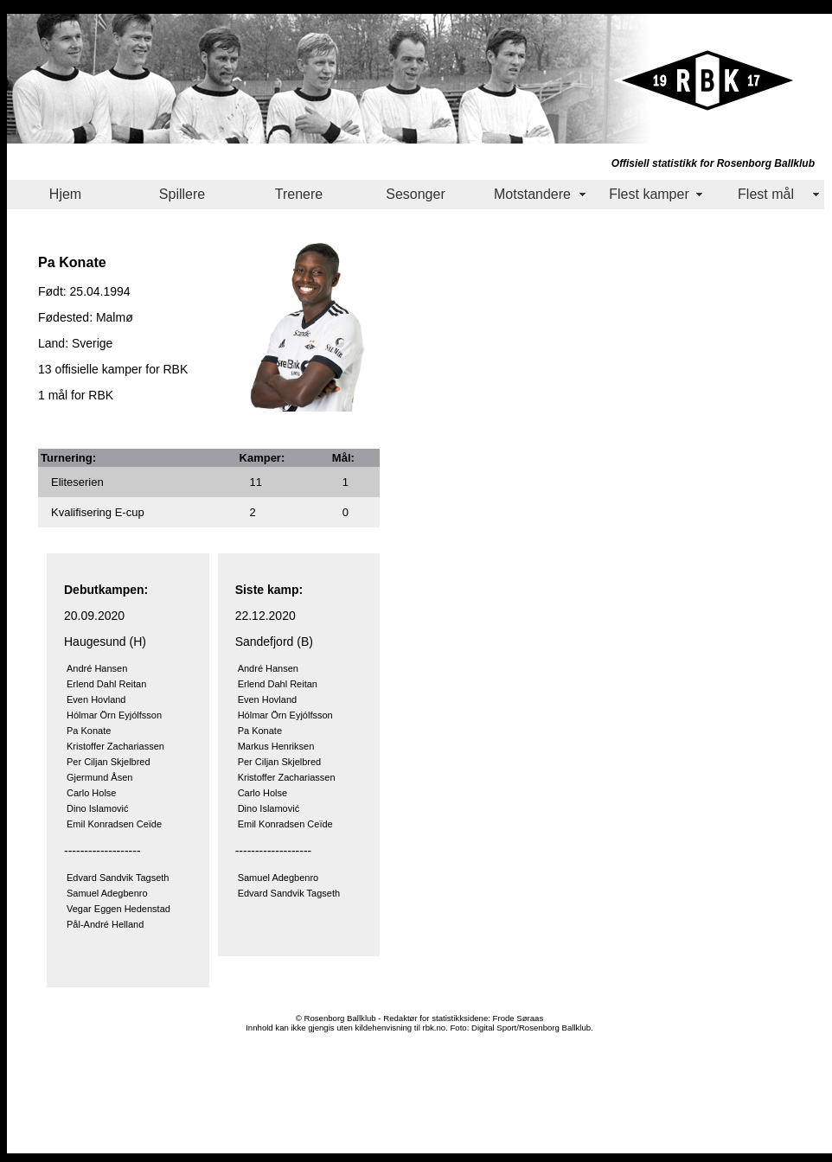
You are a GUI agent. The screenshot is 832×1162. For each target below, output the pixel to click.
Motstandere (532, 194)
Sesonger (415, 194)
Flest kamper (648, 194)
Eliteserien (77, 482)
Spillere (182, 194)
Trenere (299, 194)
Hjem (65, 194)
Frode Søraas (518, 1018)
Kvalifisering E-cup (97, 512)
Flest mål (766, 194)
